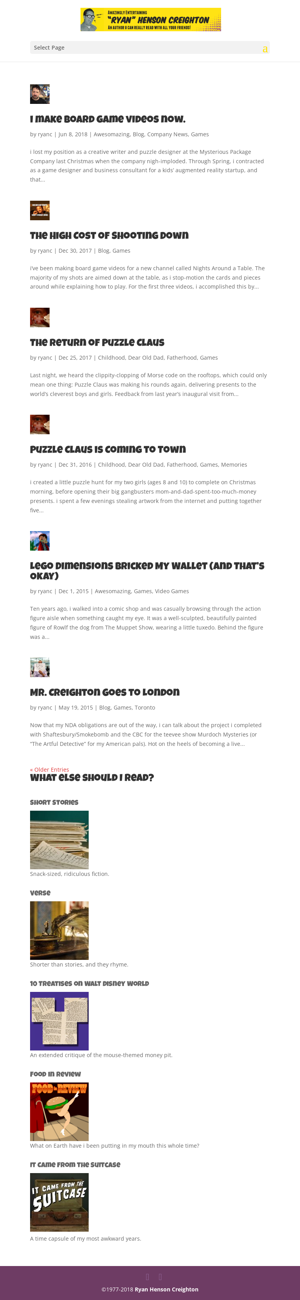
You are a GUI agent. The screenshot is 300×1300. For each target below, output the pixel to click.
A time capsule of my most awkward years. (85, 1238)
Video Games (172, 591)
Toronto (145, 707)
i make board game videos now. (108, 121)
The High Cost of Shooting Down (109, 237)
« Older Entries (49, 769)
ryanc (45, 134)
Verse (40, 893)
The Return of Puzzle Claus (97, 344)
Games (200, 134)
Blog (138, 134)
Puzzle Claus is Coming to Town (108, 451)
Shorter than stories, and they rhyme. (79, 964)
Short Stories (54, 803)
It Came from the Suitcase (75, 1165)
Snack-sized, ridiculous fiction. (69, 873)
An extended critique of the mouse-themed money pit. (101, 1055)
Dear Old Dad (146, 357)
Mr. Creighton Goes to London (105, 694)
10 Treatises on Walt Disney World (89, 984)
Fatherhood (182, 357)
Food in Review (55, 1075)
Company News (167, 134)
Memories (234, 464)
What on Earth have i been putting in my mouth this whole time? (114, 1145)
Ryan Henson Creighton (166, 1289)
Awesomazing (112, 134)
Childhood (111, 357)
